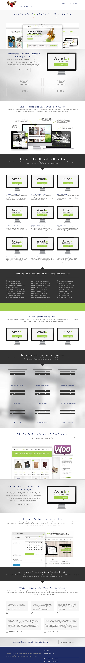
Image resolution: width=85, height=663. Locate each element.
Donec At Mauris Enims (49, 656)
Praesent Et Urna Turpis (49, 653)
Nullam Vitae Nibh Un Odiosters (51, 658)
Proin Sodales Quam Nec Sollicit (51, 661)
